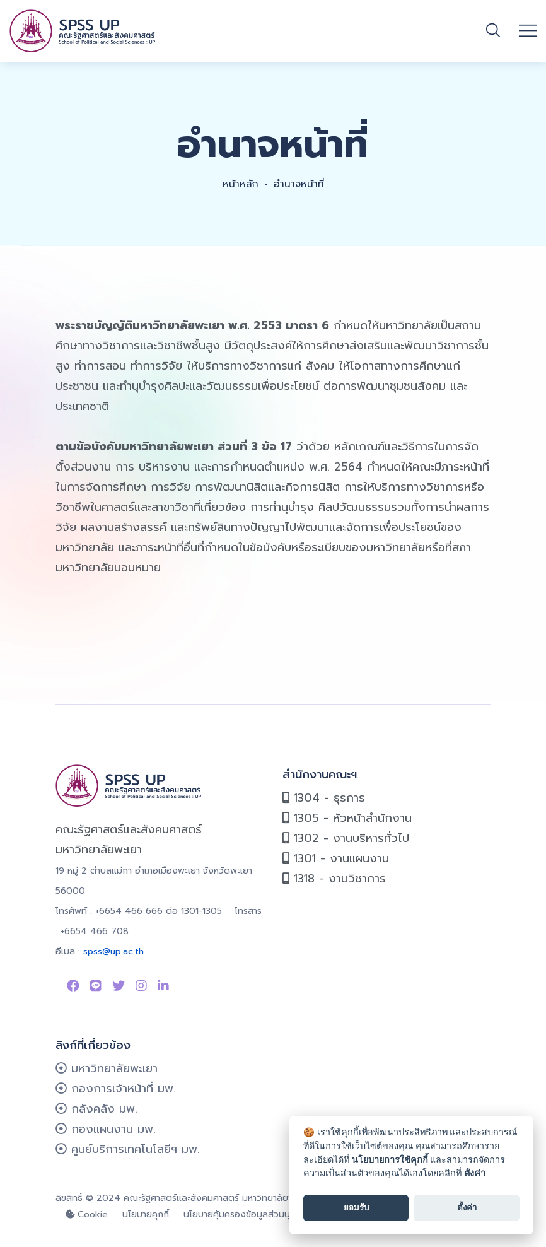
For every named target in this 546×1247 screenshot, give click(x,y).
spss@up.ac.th (113, 951)
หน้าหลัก (239, 184)
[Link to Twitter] (118, 985)
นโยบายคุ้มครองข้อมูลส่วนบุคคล (245, 1214)
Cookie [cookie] (87, 1214)
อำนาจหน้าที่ (299, 184)
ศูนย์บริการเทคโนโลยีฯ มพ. (127, 1149)
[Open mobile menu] (528, 31)
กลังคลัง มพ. (96, 1109)
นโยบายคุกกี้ (145, 1214)
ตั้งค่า (474, 1173)
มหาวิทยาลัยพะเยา (106, 1068)
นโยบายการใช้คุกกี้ (390, 1160)
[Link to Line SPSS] (96, 985)
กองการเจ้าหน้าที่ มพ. (115, 1089)
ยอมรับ (356, 1207)
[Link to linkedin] (163, 985)
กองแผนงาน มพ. (105, 1129)
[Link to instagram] (141, 985)
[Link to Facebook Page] (73, 985)
